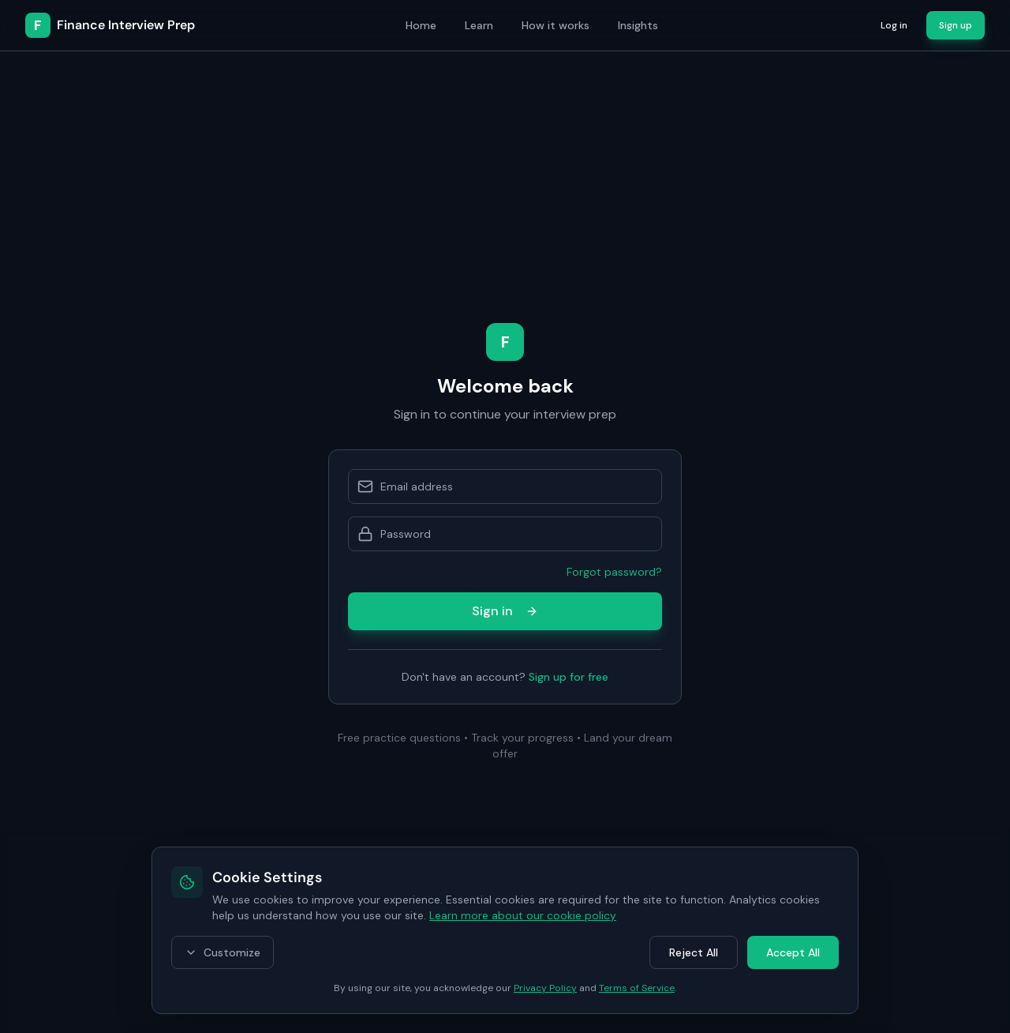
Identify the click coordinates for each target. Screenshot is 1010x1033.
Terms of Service (637, 988)
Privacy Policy (545, 988)
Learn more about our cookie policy (522, 915)
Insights (638, 25)
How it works (555, 25)
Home (421, 25)
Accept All (793, 952)
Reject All (693, 952)
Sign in (505, 611)
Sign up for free (568, 677)
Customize (222, 952)
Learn (479, 25)
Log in (894, 25)
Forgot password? (614, 572)
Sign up (955, 25)
